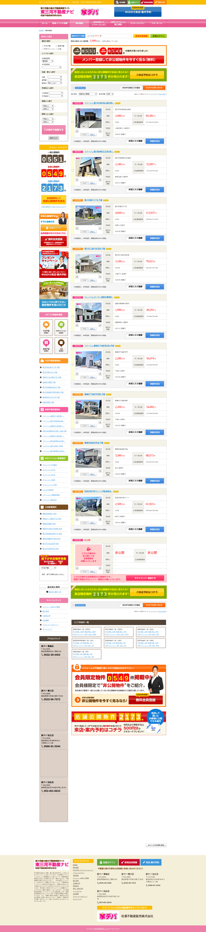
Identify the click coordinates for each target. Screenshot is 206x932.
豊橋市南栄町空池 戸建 (93, 443)
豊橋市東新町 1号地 (49, 514)
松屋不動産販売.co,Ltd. (101, 929)
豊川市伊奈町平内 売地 (51, 549)
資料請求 (76, 886)
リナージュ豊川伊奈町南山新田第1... (99, 103)
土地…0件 (90, 657)
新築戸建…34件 (153, 632)
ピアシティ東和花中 (50, 500)
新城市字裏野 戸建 (49, 382)
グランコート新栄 (49, 480)
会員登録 (76, 875)
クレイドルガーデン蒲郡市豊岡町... (98, 297)
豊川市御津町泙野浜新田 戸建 (53, 392)
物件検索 (76, 867)
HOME (41, 30)
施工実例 (46, 611)
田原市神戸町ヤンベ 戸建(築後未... (98, 491)
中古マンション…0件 (80, 645)
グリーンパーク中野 (50, 485)
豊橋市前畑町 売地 (49, 524)
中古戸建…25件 (142, 632)
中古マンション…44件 (80, 634)
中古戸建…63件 (110, 632)
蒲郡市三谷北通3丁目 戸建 (52, 377)
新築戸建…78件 (121, 632)
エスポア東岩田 (48, 490)
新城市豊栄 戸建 (48, 402)
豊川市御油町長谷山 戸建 (51, 387)
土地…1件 (90, 645)
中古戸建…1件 (78, 643)
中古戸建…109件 (78, 632)
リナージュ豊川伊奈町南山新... (53, 421)
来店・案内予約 (78, 888)
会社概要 (46, 620)
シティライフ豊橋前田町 (51, 495)
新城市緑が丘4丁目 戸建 (51, 397)
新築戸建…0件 (87, 643)
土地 (58, 49)
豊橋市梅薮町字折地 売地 (51, 539)
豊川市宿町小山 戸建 (50, 372)
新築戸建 (60, 46)
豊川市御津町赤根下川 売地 (52, 534)
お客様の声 (46, 616)
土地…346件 (92, 634)
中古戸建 (46, 46)
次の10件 (162, 94)
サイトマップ (47, 629)
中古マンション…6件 (144, 634)
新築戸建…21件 (153, 643)
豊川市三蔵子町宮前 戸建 (94, 249)
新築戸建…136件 (90, 632)
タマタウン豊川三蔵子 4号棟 (53, 446)
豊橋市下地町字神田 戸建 (94, 394)
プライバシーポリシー (50, 625)
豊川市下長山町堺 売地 (51, 544)
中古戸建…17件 (110, 643)
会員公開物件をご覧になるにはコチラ (54, 206)
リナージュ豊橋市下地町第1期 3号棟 (99, 346)
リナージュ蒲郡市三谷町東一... (53, 416)
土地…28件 (155, 645)
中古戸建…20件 (142, 643)
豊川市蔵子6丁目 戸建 (93, 200)
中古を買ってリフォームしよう (83, 870)
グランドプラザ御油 (50, 465)
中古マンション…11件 (112, 634)
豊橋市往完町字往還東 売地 (52, 529)
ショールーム (77, 891)
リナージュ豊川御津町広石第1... (54, 441)
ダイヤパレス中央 (49, 470)
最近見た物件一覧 (54, 592)
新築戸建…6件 (120, 643)
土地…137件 (124, 634)
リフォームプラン (78, 873)
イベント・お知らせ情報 (51, 607)
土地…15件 (155, 634)
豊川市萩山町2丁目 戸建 (51, 367)
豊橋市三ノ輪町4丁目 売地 (52, 519)
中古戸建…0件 (78, 654)
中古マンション (48, 49)
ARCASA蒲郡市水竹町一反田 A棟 (54, 431)
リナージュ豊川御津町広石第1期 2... (99, 152)
